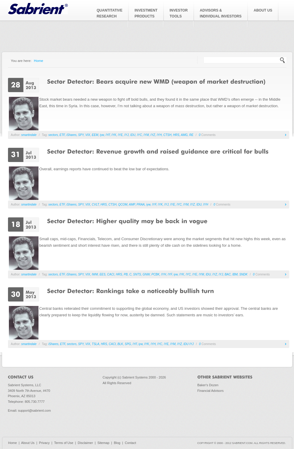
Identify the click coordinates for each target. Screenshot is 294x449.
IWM (95, 274)
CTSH (167, 135)
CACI (110, 274)
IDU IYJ (189, 344)
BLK (120, 344)
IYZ (152, 135)
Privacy (44, 443)
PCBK (155, 274)
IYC (139, 135)
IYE (120, 135)
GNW (146, 274)
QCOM (122, 204)
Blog (117, 443)
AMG (184, 135)
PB (126, 274)
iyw (102, 135)
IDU (132, 135)
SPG (128, 344)
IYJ (126, 135)
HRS (176, 135)
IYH (159, 135)
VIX (87, 135)
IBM (235, 274)
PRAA (140, 204)
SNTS (137, 274)
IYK (114, 135)
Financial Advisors (210, 390)
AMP (132, 204)
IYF (108, 135)
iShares (71, 135)
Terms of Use (63, 443)
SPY (81, 135)
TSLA (95, 344)
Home (38, 60)
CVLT (95, 204)
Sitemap (103, 443)
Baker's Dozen (208, 385)
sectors (53, 135)
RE (191, 135)
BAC (228, 274)
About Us (27, 443)
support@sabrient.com (34, 410)
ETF (62, 135)
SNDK (243, 274)
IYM (146, 135)
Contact (130, 443)
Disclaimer (85, 443)
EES (102, 274)
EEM (95, 135)
